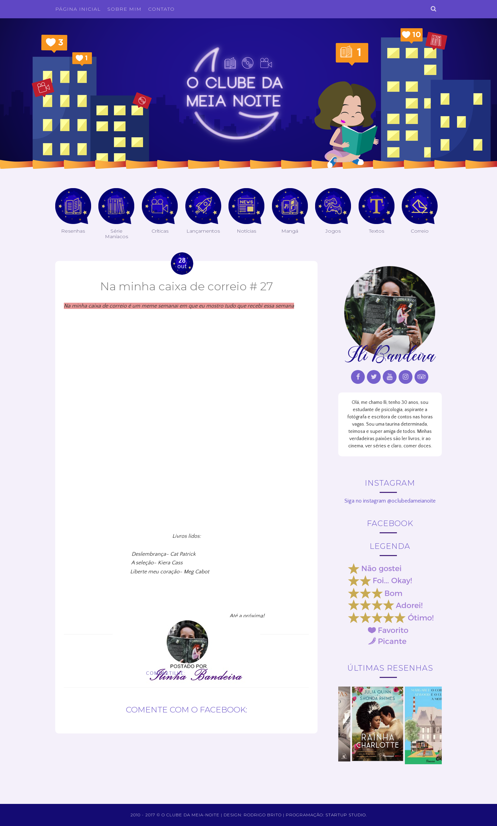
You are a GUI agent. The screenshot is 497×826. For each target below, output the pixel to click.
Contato (161, 9)
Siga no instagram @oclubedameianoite (390, 501)
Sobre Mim (124, 9)
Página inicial (78, 9)
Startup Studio (345, 814)
